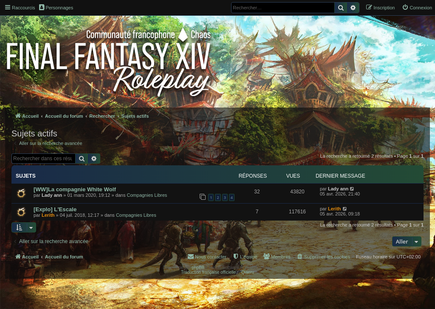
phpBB (198, 267)
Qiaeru (247, 272)
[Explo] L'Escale (55, 209)
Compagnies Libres (147, 195)
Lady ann (52, 195)
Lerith (48, 215)
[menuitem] (417, 8)
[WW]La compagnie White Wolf (75, 189)
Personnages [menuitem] (56, 7)
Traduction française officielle (208, 272)
